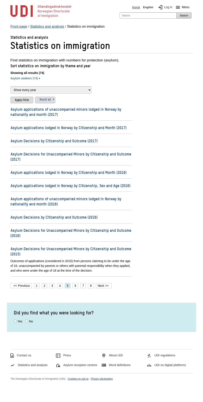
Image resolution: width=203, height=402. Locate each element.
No (31, 321)
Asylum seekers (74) (24, 78)
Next (101, 285)
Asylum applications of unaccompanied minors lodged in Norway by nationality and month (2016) (65, 201)
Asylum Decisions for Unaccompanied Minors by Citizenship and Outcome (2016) (70, 233)
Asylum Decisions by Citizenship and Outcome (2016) (54, 217)
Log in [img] (164, 7)
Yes (20, 321)
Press (67, 355)
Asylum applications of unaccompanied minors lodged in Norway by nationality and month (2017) (65, 112)
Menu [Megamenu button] (181, 7)
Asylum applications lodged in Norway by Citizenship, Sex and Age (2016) (70, 185)
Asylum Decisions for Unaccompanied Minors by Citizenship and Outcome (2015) (70, 251)
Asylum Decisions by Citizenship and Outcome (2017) (54, 140)
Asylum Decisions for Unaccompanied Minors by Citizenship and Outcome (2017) (70, 156)
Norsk (136, 7)
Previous (24, 285)
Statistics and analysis (33, 365)
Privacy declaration (102, 378)
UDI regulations (164, 355)
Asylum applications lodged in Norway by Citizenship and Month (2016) (68, 172)
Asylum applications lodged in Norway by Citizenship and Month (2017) (68, 127)
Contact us (24, 355)
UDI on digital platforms (170, 365)
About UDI (116, 355)
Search (184, 15)
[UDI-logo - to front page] (40, 17)
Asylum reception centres (80, 365)
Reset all (45, 99)
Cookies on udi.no (78, 378)
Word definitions (119, 365)
